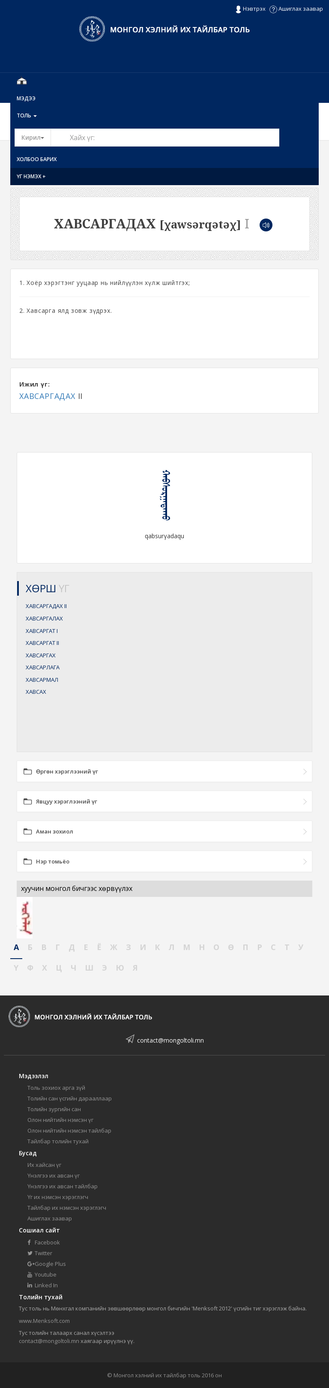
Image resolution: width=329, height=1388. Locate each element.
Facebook (43, 1242)
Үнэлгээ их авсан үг (53, 1175)
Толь (27, 115)
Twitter (39, 1253)
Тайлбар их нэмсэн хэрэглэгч (66, 1207)
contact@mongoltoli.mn (170, 1040)
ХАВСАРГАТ (42, 631)
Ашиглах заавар (296, 8)
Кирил (36, 137)
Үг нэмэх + (31, 176)
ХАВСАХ (36, 691)
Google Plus (46, 1264)
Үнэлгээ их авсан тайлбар (62, 1186)
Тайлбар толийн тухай (58, 1141)
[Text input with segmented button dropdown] (165, 138)
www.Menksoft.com (44, 1321)
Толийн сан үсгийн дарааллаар (69, 1098)
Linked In (42, 1285)
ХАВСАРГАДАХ (47, 396)
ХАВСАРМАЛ (42, 680)
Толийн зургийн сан (54, 1109)
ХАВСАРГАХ (41, 655)
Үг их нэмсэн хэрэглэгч (57, 1197)
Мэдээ (26, 98)
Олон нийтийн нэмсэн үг (60, 1120)
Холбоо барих (37, 159)
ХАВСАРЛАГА (43, 667)
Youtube (42, 1274)
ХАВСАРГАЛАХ (44, 618)
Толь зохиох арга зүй (56, 1087)
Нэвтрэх (250, 9)
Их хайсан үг (44, 1165)
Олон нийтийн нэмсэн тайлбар (69, 1130)
